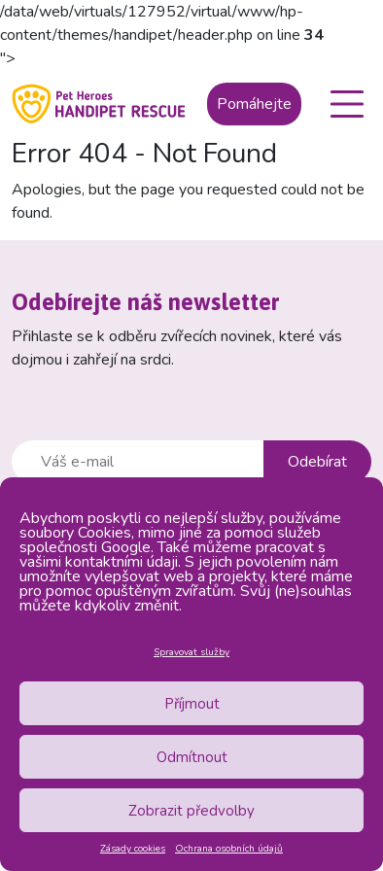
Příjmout (192, 704)
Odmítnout (192, 757)
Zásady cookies (132, 848)
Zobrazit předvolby (191, 810)
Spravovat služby (191, 652)
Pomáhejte (254, 104)
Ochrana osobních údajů (229, 848)
